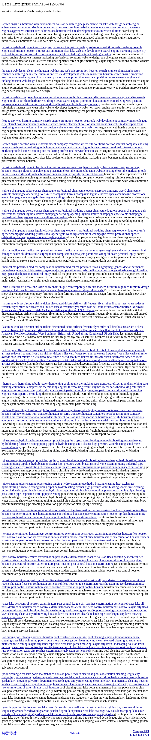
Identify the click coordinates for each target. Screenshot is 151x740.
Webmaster (75, 733)
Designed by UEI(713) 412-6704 (9, 733)
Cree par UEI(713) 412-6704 (139, 733)
